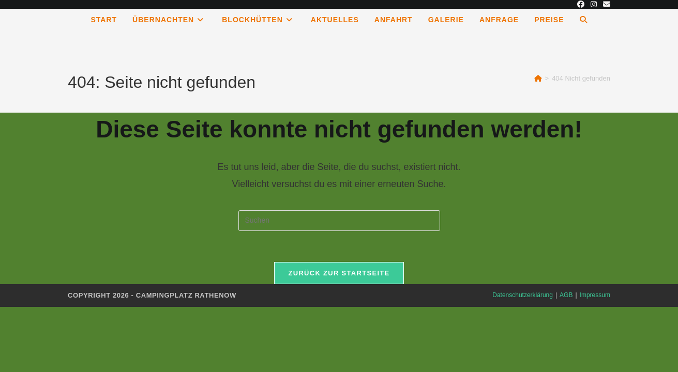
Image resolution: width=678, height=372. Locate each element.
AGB (566, 295)
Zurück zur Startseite (338, 273)
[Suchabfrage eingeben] (339, 220)
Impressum (595, 295)
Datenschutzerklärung (522, 295)
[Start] (538, 78)
